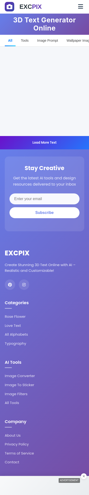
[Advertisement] (44, 91)
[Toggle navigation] (80, 6)
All (10, 40)
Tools (25, 40)
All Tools (12, 402)
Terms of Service (19, 453)
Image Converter (20, 375)
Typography (15, 343)
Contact (12, 462)
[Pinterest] (10, 284)
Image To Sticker (19, 384)
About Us (13, 435)
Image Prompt (47, 40)
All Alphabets (16, 334)
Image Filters (16, 393)
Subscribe (44, 213)
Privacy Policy (17, 444)
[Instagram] (24, 284)
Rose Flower (15, 316)
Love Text (13, 325)
